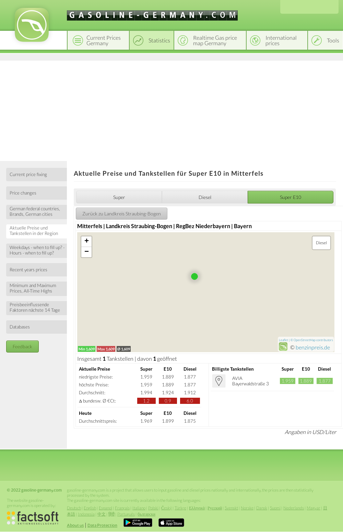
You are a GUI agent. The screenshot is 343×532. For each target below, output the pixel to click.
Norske (247, 507)
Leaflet (283, 340)
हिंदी (111, 514)
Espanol (105, 507)
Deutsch (74, 507)
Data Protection (102, 525)
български (146, 514)
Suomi (275, 507)
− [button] (86, 252)
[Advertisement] (171, 110)
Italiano (138, 507)
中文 (101, 514)
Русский (215, 507)
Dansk (261, 507)
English (90, 507)
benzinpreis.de (313, 347)
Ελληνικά (197, 507)
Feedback (22, 346)
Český (166, 507)
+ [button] (86, 241)
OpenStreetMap (305, 340)
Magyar (313, 507)
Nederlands (293, 507)
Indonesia (86, 514)
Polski (153, 507)
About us (75, 525)
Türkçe (180, 507)
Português (126, 514)
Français (122, 507)
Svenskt (231, 507)
